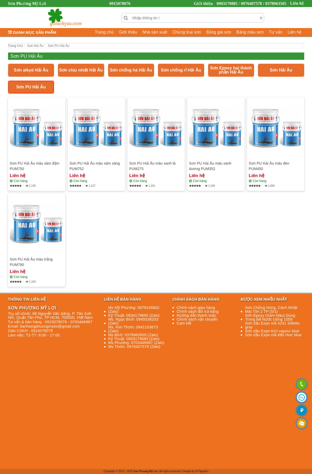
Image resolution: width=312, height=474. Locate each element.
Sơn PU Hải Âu (31, 87)
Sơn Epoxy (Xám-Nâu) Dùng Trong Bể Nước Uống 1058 (270, 317)
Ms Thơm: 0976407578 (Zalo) (134, 346)
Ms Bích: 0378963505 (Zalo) (133, 335)
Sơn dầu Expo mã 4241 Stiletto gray (272, 325)
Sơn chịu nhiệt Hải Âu (81, 70)
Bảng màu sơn (250, 32)
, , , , (50, 315)
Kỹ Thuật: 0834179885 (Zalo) (134, 315)
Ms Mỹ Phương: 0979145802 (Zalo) (134, 309)
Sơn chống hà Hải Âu (131, 70)
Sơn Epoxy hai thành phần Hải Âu (231, 70)
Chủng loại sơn (186, 32)
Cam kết (184, 323)
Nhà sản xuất (154, 32)
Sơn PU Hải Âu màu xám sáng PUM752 (95, 166)
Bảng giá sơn (218, 32)
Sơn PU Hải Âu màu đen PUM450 (269, 166)
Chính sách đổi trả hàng (198, 311)
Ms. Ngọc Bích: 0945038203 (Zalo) (133, 321)
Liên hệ (297, 3)
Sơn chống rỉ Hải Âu (181, 70)
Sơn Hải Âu (281, 70)
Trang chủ (104, 32)
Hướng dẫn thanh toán (196, 315)
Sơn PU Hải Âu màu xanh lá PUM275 (152, 166)
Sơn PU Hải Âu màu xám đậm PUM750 (34, 166)
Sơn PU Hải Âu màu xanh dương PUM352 (210, 166)
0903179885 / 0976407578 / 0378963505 (252, 3)
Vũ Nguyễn (201, 471)
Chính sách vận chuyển (197, 319)
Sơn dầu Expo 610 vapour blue (272, 331)
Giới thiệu (203, 3)
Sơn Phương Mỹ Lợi (145, 471)
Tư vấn (275, 32)
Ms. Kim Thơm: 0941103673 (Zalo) (133, 329)
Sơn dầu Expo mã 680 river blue (273, 335)
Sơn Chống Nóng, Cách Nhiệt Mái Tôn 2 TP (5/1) (271, 309)
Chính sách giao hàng (196, 307)
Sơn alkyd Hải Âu (31, 70)
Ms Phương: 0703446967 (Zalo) (136, 343)
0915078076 (119, 3)
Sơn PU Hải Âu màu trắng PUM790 (31, 262)
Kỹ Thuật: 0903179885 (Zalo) (134, 339)
